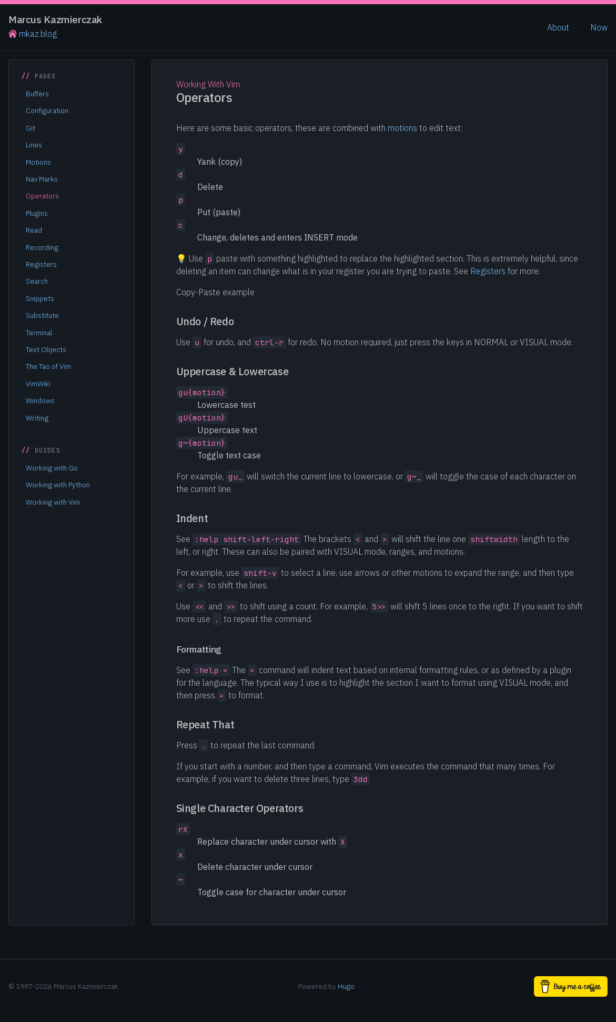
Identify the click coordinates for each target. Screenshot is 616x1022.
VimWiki (38, 383)
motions (402, 128)
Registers (41, 264)
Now (599, 27)
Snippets (40, 298)
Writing (37, 418)
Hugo (346, 986)
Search (37, 281)
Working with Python (58, 484)
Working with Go (52, 468)
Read (34, 230)
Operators (42, 196)
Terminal (39, 332)
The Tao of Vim (48, 366)
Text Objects (46, 349)
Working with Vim (53, 502)
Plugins (37, 213)
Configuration (47, 110)
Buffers (37, 93)
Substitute (42, 315)
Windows (40, 400)
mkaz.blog (32, 33)
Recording (42, 247)
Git (30, 128)
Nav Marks (42, 179)
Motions (38, 162)
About (558, 27)
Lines (34, 144)
